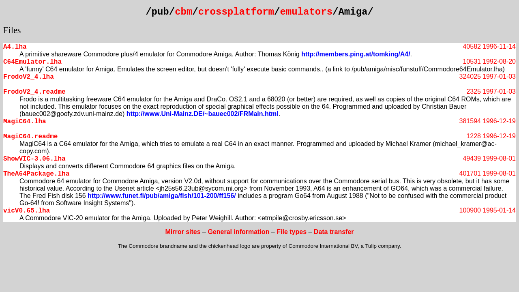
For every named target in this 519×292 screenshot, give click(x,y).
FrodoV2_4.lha (28, 77)
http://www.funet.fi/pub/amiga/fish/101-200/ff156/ (162, 195)
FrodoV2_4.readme (34, 92)
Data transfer (334, 231)
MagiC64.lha (24, 121)
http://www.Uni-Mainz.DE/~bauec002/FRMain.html (203, 113)
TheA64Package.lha (36, 174)
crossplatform (236, 11)
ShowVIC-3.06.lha (34, 159)
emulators (306, 11)
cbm (183, 11)
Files (12, 30)
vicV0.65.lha (26, 211)
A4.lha (15, 47)
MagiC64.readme (30, 136)
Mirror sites (182, 231)
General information (238, 231)
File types (292, 231)
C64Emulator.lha (32, 62)
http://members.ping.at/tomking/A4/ (355, 54)
